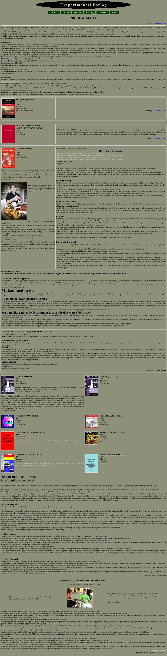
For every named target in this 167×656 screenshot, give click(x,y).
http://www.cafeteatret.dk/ (10, 82)
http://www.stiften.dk (83, 583)
